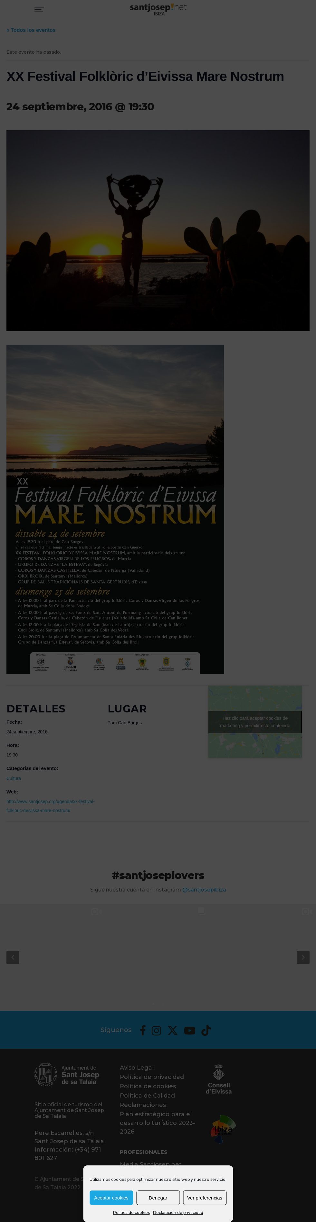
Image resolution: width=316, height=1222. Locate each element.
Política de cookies (131, 1212)
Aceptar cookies (111, 1197)
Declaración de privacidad (178, 1212)
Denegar (158, 1197)
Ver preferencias (204, 1197)
